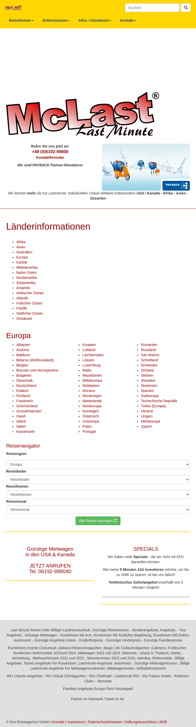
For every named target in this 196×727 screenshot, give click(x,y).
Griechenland (27, 406)
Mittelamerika (27, 267)
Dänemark (24, 380)
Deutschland (26, 386)
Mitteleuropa (92, 380)
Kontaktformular (50, 157)
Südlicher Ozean (29, 313)
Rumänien (149, 345)
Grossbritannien (29, 411)
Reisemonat (16, 501)
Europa (22, 257)
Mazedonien (92, 375)
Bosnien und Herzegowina (37, 370)
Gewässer (24, 318)
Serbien (147, 375)
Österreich (90, 416)
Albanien (23, 345)
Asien (20, 247)
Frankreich (24, 401)
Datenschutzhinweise (105, 722)
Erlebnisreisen (56, 20)
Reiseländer (16, 471)
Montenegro (92, 396)
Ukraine (147, 411)
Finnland (23, 396)
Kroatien (89, 345)
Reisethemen (21, 20)
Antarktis (23, 288)
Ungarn (147, 416)
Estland (22, 391)
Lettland (88, 350)
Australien (24, 252)
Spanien (147, 391)
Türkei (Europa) (153, 406)
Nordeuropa (91, 406)
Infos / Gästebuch (95, 20)
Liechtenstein (93, 355)
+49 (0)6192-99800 (50, 151)
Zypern (146, 426)
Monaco (88, 391)
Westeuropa (150, 421)
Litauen (88, 360)
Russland (148, 350)
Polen (87, 426)
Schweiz (147, 370)
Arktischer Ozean (30, 293)
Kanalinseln (25, 431)
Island (21, 421)
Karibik (21, 262)
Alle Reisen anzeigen (98, 521)
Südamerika (25, 283)
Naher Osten (26, 272)
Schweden (149, 365)
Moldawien (91, 386)
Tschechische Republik (159, 401)
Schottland (149, 360)
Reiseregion (16, 454)
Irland (20, 416)
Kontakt (128, 20)
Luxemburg (91, 365)
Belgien (22, 365)
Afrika (21, 242)
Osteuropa (90, 421)
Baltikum (23, 355)
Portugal (89, 431)
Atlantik (22, 298)
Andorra (22, 350)
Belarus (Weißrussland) (35, 360)
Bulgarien (23, 375)
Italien (21, 426)
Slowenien (149, 386)
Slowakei (148, 380)
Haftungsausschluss (141, 722)
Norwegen (90, 411)
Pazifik (21, 308)
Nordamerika (26, 278)
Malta (86, 370)
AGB (163, 722)
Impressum (76, 722)
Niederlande (92, 401)
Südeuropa (149, 396)
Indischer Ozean (29, 303)
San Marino (150, 355)
